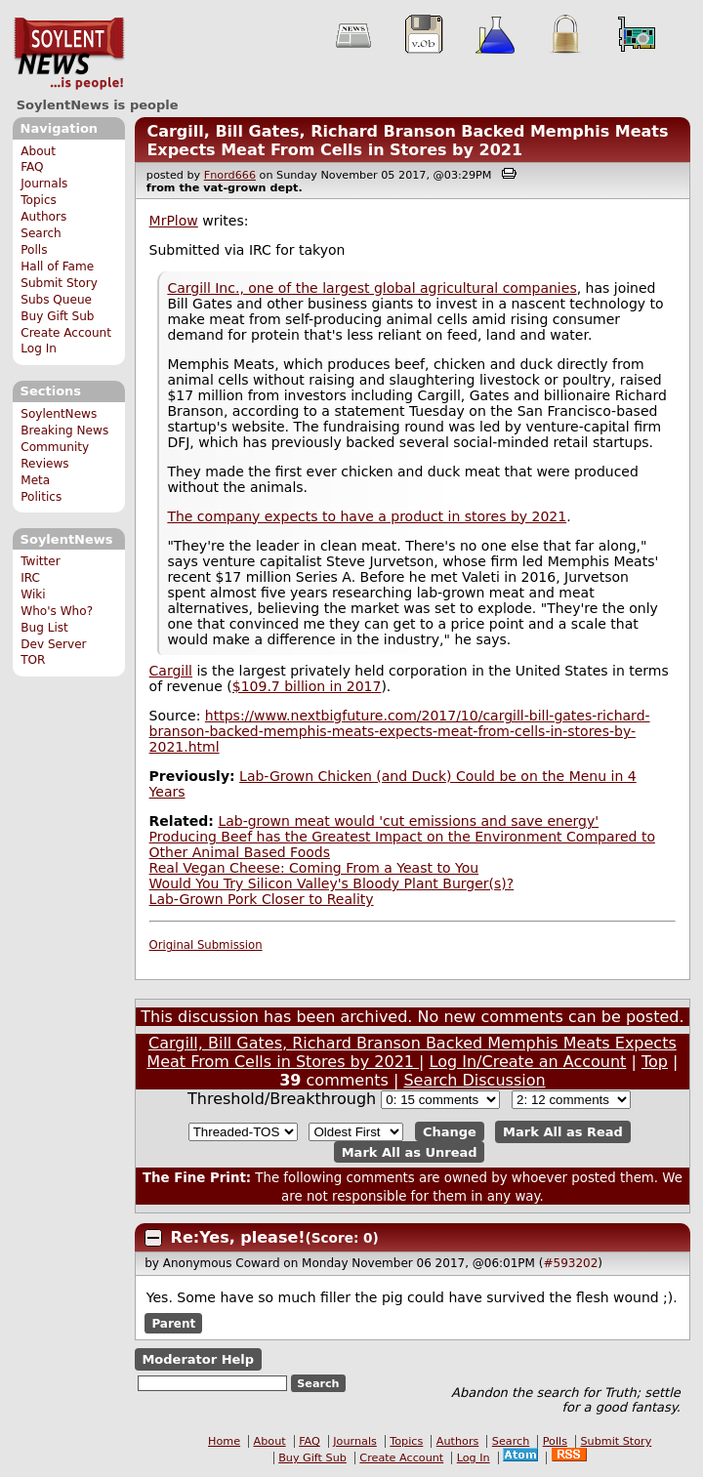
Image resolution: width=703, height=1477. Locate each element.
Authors (43, 217)
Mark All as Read (563, 1132)
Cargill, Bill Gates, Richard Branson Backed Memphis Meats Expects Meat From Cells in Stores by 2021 (407, 140)
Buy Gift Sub (57, 316)
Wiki (33, 594)
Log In (39, 348)
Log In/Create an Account (528, 1061)
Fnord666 (230, 175)
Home (224, 1441)
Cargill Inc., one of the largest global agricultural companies (371, 288)
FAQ (32, 167)
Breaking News (64, 430)
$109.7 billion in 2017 (307, 686)
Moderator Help (198, 1359)
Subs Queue (56, 300)
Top (654, 1061)
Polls (34, 250)
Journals (44, 183)
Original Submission (206, 945)
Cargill (170, 670)
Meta (35, 480)
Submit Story (59, 283)
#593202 (570, 1263)
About (38, 151)
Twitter (40, 561)
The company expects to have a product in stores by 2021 (366, 516)
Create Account (66, 333)
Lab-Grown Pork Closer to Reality (261, 899)
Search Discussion (474, 1080)
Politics (41, 497)
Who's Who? (57, 611)
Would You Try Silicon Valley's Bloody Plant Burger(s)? (332, 883)
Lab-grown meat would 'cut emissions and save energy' (408, 821)
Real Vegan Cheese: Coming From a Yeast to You (313, 868)
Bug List (44, 628)
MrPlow (173, 220)
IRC (30, 578)
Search (41, 233)
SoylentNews (69, 54)
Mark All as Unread (409, 1151)
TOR (33, 660)
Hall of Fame (57, 266)
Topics (39, 200)
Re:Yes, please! (238, 1237)
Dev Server (53, 644)
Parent (173, 1323)
